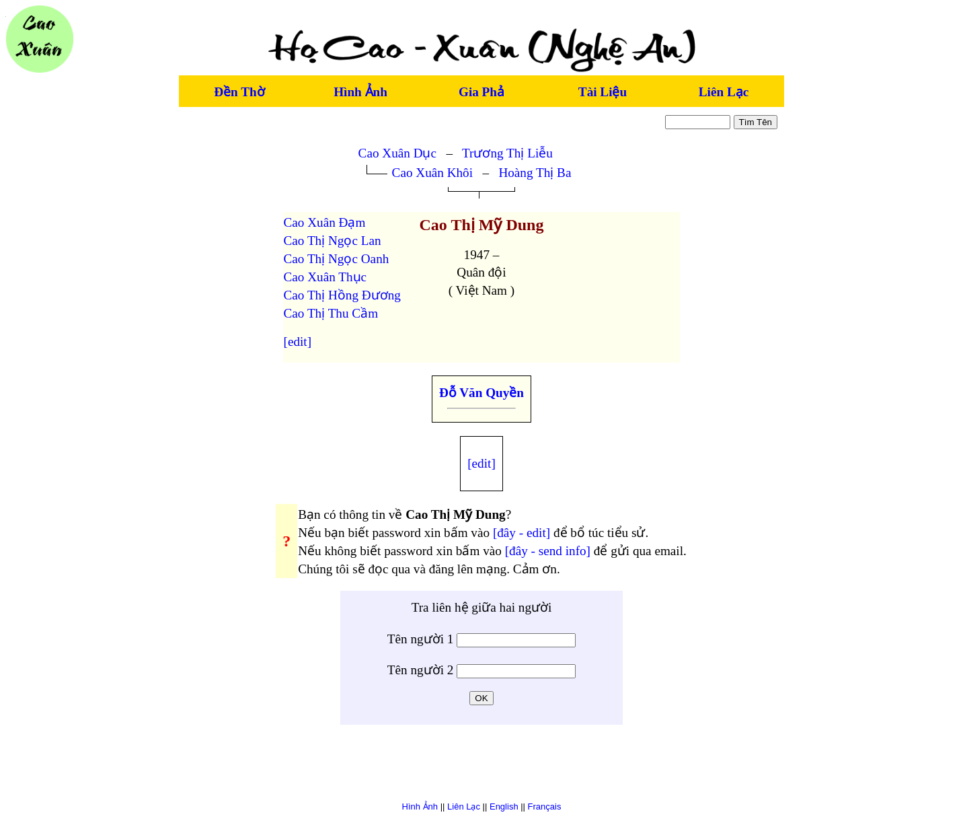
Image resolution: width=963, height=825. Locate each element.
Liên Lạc (723, 92)
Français (545, 806)
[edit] (298, 341)
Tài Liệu (602, 92)
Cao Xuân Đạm (325, 222)
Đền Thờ (239, 92)
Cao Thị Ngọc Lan (332, 241)
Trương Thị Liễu (507, 153)
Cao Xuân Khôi (432, 173)
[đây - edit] (521, 533)
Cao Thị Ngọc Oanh (336, 259)
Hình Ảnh (360, 92)
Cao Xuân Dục (397, 153)
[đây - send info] (547, 551)
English (504, 806)
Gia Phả (481, 92)
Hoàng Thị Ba (534, 173)
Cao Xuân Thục (325, 277)
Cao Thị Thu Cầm (331, 313)
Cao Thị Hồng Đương (342, 295)
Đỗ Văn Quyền (481, 393)
